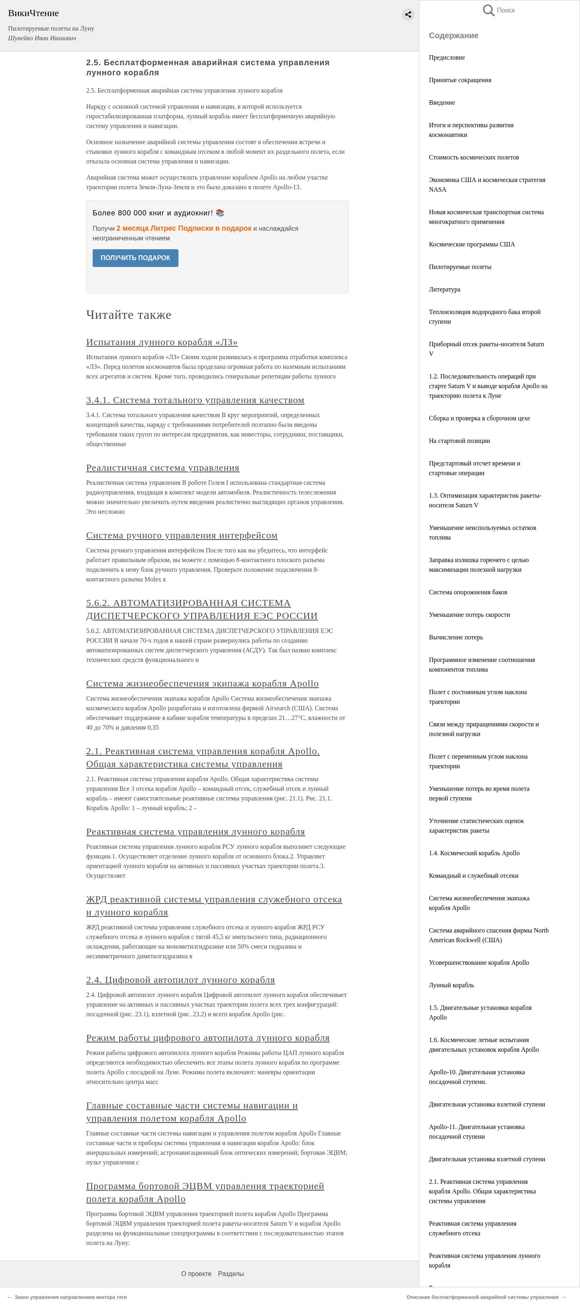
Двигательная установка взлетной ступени (487, 1104)
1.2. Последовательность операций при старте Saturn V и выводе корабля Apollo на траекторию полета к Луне (488, 386)
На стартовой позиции (459, 440)
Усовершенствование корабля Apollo (479, 962)
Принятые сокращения (460, 80)
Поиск (498, 10)
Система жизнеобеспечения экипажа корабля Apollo (202, 683)
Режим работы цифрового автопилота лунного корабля (208, 1037)
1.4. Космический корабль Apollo (474, 853)
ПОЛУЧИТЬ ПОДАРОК (135, 257)
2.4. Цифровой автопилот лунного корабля (180, 979)
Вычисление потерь (456, 637)
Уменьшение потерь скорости (469, 614)
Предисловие (447, 57)
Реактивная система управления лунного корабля (195, 831)
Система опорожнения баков (468, 592)
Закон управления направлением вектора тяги (71, 1297)
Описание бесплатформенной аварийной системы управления (483, 1297)
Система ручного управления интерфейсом (182, 535)
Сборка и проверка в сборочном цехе (479, 418)
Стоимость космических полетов (474, 157)
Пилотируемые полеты (460, 266)
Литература (444, 289)
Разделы (231, 1273)
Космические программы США (472, 244)
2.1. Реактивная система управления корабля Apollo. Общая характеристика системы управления (482, 1191)
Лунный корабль (451, 985)
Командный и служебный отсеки (473, 875)
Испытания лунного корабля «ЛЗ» (162, 342)
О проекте (196, 1273)
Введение (442, 102)
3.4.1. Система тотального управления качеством (195, 400)
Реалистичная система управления (163, 467)
